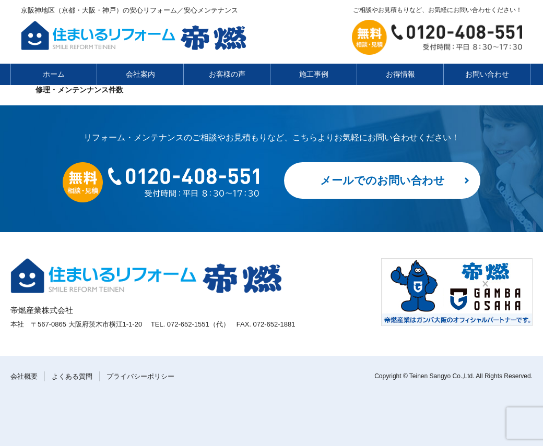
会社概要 (24, 376)
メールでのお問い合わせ (382, 180)
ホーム (54, 74)
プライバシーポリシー (140, 376)
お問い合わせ (487, 74)
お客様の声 (227, 74)
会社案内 (140, 74)
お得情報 (400, 74)
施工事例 (313, 74)
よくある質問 (72, 376)
